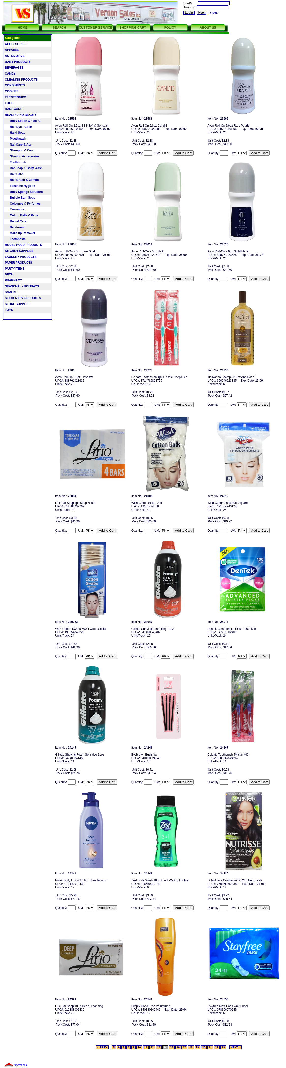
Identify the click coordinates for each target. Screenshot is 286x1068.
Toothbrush (15, 162)
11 (145, 1047)
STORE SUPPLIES (17, 304)
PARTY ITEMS (15, 268)
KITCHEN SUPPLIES (19, 251)
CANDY (10, 73)
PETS (9, 274)
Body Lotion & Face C (23, 121)
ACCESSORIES (15, 44)
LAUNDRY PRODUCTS (21, 257)
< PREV (102, 1047)
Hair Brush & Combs (22, 180)
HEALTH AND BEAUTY (21, 115)
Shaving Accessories (22, 156)
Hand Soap (15, 132)
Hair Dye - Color (18, 127)
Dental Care (15, 221)
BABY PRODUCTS (17, 62)
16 (178, 1047)
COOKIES (11, 91)
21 (210, 1047)
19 (197, 1047)
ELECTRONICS (15, 97)
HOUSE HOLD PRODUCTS (23, 245)
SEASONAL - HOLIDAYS (22, 286)
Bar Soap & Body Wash (24, 168)
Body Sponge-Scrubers (24, 192)
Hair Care (14, 174)
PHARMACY (13, 280)
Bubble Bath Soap (20, 197)
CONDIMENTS (15, 85)
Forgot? (213, 12)
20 (203, 1047)
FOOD (9, 103)
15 (171, 1047)
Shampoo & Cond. (20, 150)
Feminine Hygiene (20, 186)
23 (223, 1047)
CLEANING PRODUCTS (21, 79)
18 (190, 1047)
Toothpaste (15, 239)
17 (184, 1047)
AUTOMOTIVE (15, 56)
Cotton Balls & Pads (21, 215)
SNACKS (11, 292)
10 (139, 1047)
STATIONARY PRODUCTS (23, 298)
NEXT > (235, 1047)
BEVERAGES (14, 67)
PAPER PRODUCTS (18, 262)
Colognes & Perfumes (23, 203)
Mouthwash (15, 138)
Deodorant (15, 227)
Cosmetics (15, 209)
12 (152, 1047)
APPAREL (12, 50)
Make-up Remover (20, 233)
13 (158, 1047)
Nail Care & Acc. (18, 144)
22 (216, 1047)
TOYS (9, 310)
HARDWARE (13, 109)
